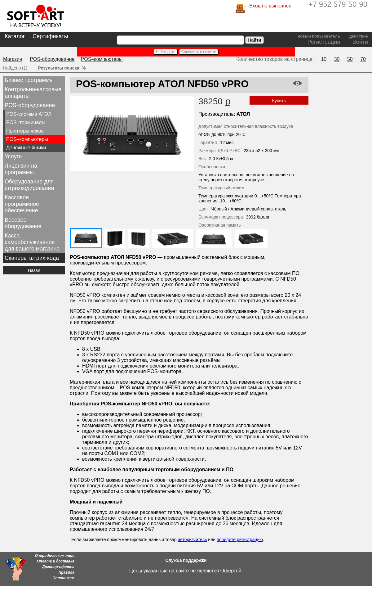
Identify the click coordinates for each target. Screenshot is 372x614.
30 (337, 59)
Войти (360, 42)
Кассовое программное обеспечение (22, 204)
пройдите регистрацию (240, 539)
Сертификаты (50, 36)
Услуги (13, 156)
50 (350, 59)
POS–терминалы (25, 122)
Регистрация (324, 42)
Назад (34, 270)
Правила (66, 572)
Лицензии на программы (21, 169)
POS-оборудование (52, 59)
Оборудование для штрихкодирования (29, 184)
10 (323, 59)
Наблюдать (165, 52)
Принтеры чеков (25, 130)
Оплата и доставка (55, 561)
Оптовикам (63, 578)
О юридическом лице (54, 555)
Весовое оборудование (23, 223)
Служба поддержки (185, 560)
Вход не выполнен (270, 5)
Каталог (15, 36)
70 (363, 59)
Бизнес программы (29, 80)
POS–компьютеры (102, 59)
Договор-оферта (58, 567)
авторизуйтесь (192, 539)
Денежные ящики (26, 147)
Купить (279, 100)
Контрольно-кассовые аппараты (33, 92)
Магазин (12, 59)
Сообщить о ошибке (198, 52)
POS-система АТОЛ (28, 114)
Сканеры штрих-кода (32, 258)
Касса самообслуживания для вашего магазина (32, 242)
